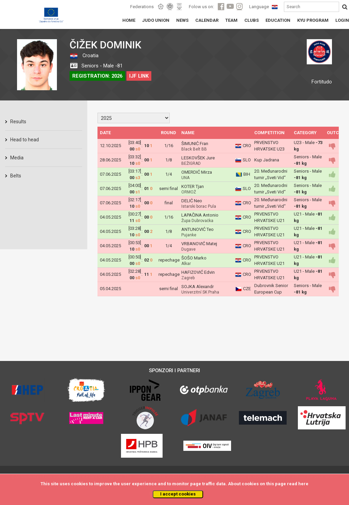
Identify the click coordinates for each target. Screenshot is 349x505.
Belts (15, 175)
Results (18, 121)
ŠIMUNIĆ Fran (194, 143)
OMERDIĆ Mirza (196, 172)
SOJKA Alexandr (197, 286)
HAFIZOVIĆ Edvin (198, 272)
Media (17, 157)
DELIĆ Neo (191, 200)
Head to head (24, 139)
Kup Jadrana (266, 159)
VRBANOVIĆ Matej (199, 243)
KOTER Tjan (192, 186)
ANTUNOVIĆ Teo (197, 229)
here (303, 483)
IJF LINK (139, 76)
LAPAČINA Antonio (199, 215)
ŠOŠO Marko (194, 258)
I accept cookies (178, 493)
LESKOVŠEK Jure (198, 157)
